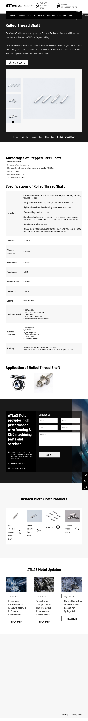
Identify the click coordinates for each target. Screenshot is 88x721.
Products (21, 15)
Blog (70, 15)
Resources (61, 15)
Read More (16, 624)
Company (51, 15)
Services (41, 15)
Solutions (31, 15)
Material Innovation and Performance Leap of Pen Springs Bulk (73, 607)
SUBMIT (49, 457)
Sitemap (65, 717)
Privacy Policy (77, 717)
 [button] (13, 124)
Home (12, 15)
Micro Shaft (50, 139)
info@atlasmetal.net (18, 471)
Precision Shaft (36, 139)
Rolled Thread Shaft (66, 139)
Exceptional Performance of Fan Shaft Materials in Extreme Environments (17, 609)
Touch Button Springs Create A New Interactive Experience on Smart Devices (44, 609)
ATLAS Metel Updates (44, 570)
